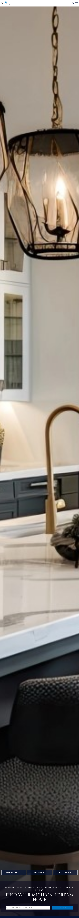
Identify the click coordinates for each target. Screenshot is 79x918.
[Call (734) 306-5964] (73, 3)
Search (63, 907)
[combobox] (28, 908)
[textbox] (28, 907)
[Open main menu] (76, 3)
